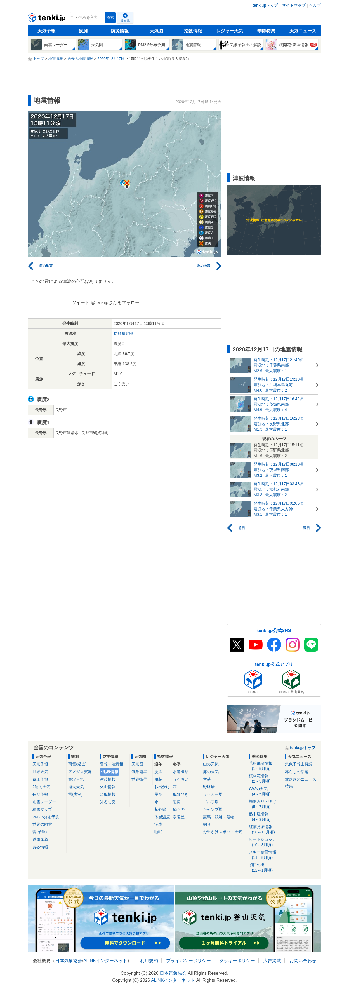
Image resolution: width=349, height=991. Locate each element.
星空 (158, 794)
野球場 (209, 787)
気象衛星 (139, 771)
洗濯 (158, 771)
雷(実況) (75, 794)
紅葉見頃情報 (265, 830)
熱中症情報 (265, 817)
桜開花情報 (265, 779)
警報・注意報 (111, 764)
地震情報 (110, 771)
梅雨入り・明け (265, 804)
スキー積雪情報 (265, 855)
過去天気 (76, 787)
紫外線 (160, 809)
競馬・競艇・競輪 (218, 817)
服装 (158, 779)
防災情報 (120, 31)
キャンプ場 (213, 809)
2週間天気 (41, 787)
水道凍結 (180, 771)
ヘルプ (315, 5)
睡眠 (158, 832)
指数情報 (193, 31)
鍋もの (179, 809)
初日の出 (265, 868)
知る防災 (107, 802)
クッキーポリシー (237, 960)
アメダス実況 (80, 771)
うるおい (180, 779)
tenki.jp (47, 19)
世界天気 (40, 771)
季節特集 (266, 31)
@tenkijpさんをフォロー (115, 302)
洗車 (158, 824)
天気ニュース (302, 31)
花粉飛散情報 (265, 766)
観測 (83, 31)
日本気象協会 (68, 960)
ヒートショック (265, 842)
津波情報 (107, 779)
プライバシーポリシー (188, 960)
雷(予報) (39, 832)
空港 (207, 779)
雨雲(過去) (77, 764)
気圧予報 (40, 779)
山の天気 (211, 764)
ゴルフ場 (211, 802)
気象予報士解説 (298, 764)
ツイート (80, 302)
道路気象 (40, 839)
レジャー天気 (229, 31)
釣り (207, 824)
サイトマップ (293, 5)
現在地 (125, 20)
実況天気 (76, 779)
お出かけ (162, 787)
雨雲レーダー (44, 802)
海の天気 (211, 771)
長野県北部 (123, 333)
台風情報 (107, 794)
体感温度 (162, 817)
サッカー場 (213, 794)
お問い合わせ (302, 960)
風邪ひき (180, 794)
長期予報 (40, 794)
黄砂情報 (40, 847)
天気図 (156, 31)
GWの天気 (265, 791)
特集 (289, 786)
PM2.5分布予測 (45, 817)
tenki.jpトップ (265, 5)
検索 (110, 17)
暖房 (177, 802)
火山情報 (107, 787)
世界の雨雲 (42, 824)
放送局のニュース (300, 779)
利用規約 (149, 960)
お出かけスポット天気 (222, 832)
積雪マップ (42, 809)
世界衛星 (139, 779)
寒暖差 (179, 817)
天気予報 (46, 31)
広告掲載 (272, 960)
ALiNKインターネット (105, 960)
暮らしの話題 (296, 771)
